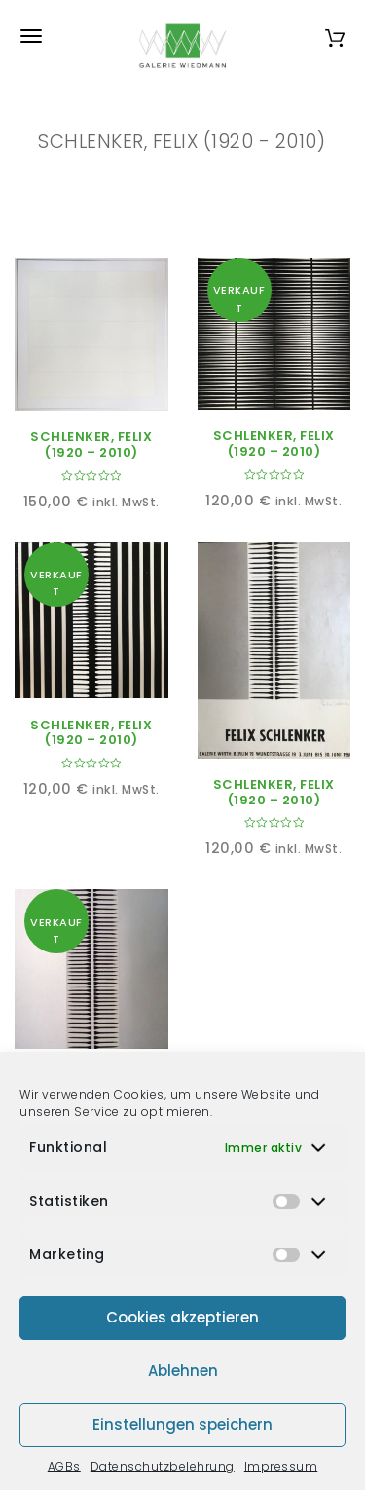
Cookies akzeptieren (182, 1317)
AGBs (64, 1466)
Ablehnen (183, 1370)
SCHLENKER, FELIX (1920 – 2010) (91, 445)
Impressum (281, 1466)
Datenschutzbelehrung (163, 1466)
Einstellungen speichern (182, 1424)
